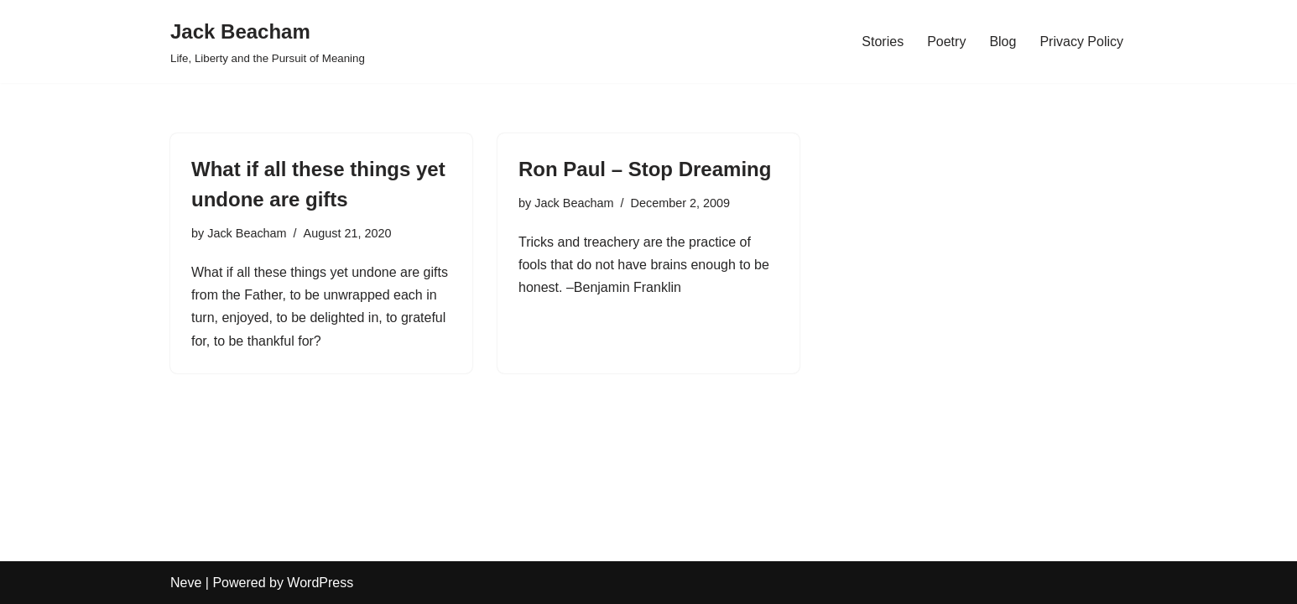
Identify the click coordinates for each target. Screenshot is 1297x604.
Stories (883, 41)
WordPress (320, 582)
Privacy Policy (1081, 41)
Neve (185, 582)
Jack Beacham (246, 233)
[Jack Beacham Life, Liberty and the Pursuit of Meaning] (267, 41)
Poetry (946, 41)
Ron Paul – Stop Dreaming (644, 169)
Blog (1002, 41)
